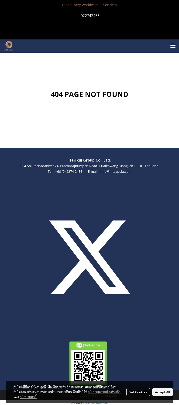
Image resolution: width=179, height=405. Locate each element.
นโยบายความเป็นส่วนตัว (104, 392)
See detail (111, 5)
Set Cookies (138, 392)
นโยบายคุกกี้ (28, 397)
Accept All (162, 392)
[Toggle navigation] (173, 46)
